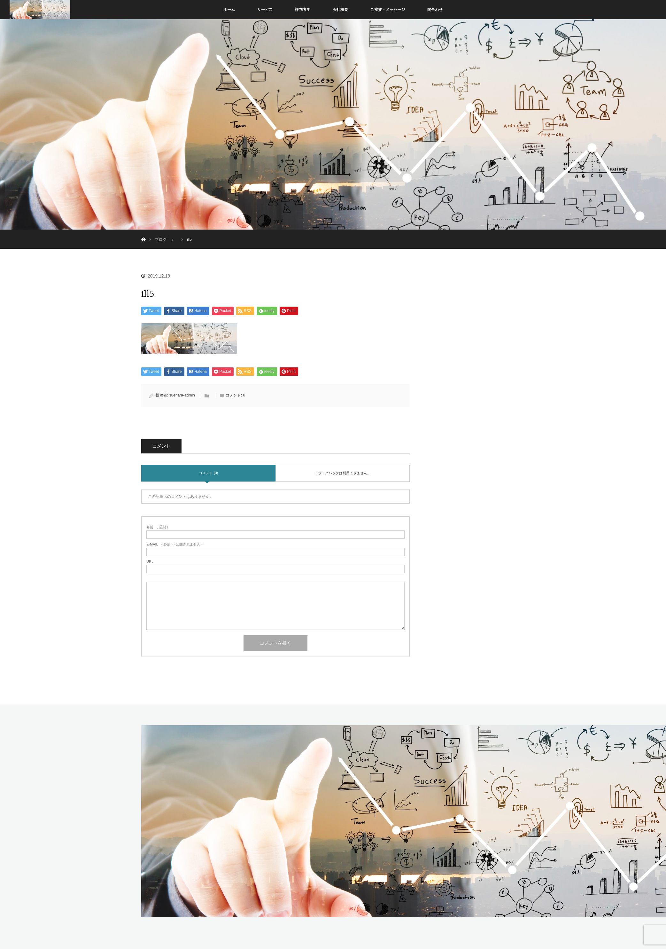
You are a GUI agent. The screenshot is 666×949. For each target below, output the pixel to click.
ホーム (229, 9)
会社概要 (340, 9)
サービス (265, 9)
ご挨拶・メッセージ (387, 9)
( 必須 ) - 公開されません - (174, 544)
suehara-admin (182, 395)
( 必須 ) (157, 527)
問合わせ (435, 9)
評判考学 (302, 9)
